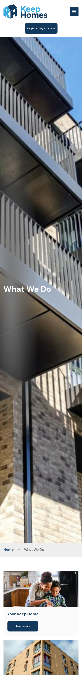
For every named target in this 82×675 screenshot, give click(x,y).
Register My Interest (41, 28)
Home (8, 549)
